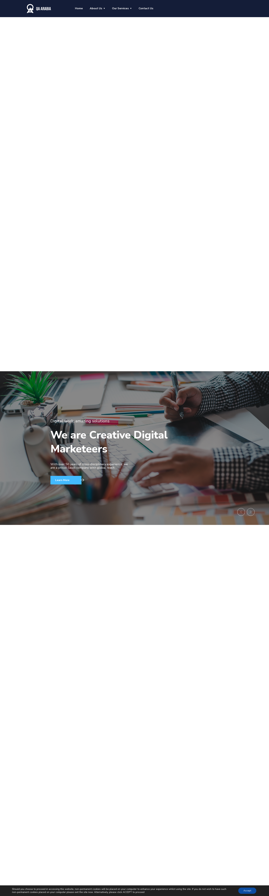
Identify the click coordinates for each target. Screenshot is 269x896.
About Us (96, 8)
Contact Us (146, 8)
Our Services (120, 8)
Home (79, 8)
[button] (237, 510)
